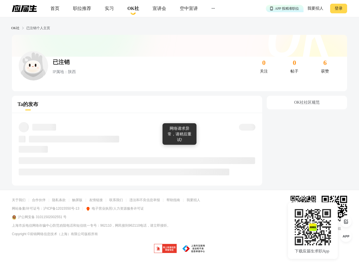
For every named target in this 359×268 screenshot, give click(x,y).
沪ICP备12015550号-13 (61, 208)
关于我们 (18, 200)
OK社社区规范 (307, 102)
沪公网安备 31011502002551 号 (39, 217)
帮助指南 (173, 200)
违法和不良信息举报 (144, 200)
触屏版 (77, 200)
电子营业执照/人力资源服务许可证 (115, 208)
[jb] (165, 249)
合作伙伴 (39, 200)
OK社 (15, 28)
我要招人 (315, 8)
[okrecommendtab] (133, 9)
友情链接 (96, 200)
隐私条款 (59, 200)
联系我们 (116, 200)
